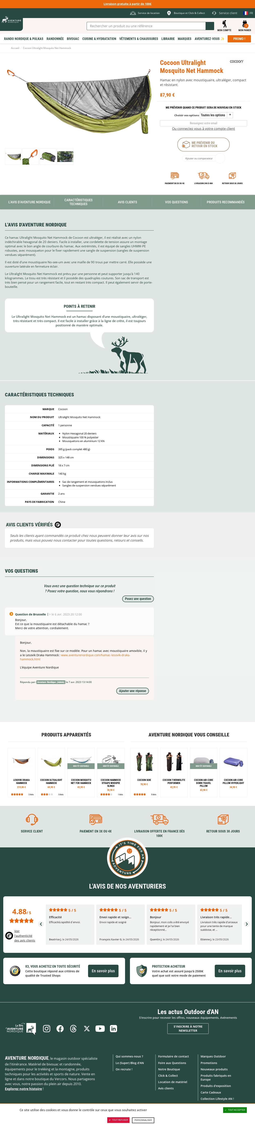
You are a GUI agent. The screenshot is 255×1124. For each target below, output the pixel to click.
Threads (73, 1028)
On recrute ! (124, 1069)
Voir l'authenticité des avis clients (24, 935)
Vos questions (176, 202)
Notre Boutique (169, 1069)
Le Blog (21, 1028)
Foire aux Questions (172, 1063)
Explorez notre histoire (23, 1089)
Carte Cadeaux (211, 1092)
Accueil (15, 48)
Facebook (60, 1028)
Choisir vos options (186, 115)
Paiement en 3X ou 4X (175, 183)
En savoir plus (103, 970)
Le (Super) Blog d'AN (130, 1063)
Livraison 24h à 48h (203, 183)
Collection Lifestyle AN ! (217, 1099)
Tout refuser (118, 1120)
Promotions (209, 1063)
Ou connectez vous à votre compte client (203, 128)
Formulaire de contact (173, 1056)
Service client (32, 831)
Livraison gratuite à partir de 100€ (127, 4)
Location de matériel (172, 1082)
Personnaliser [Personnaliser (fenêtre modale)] (143, 1120)
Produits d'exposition (216, 1086)
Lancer (210, 26)
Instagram (46, 1028)
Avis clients (166, 1088)
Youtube (100, 1028)
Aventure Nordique (27, 1058)
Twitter (87, 1028)
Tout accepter (235, 1110)
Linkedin (114, 1028)
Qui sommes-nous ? (129, 1056)
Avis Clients (127, 202)
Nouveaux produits (214, 1069)
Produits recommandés (226, 202)
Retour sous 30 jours (232, 183)
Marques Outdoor (213, 1056)
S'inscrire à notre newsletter (188, 1028)
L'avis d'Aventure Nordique (29, 202)
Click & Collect (168, 1076)
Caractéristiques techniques (78, 202)
